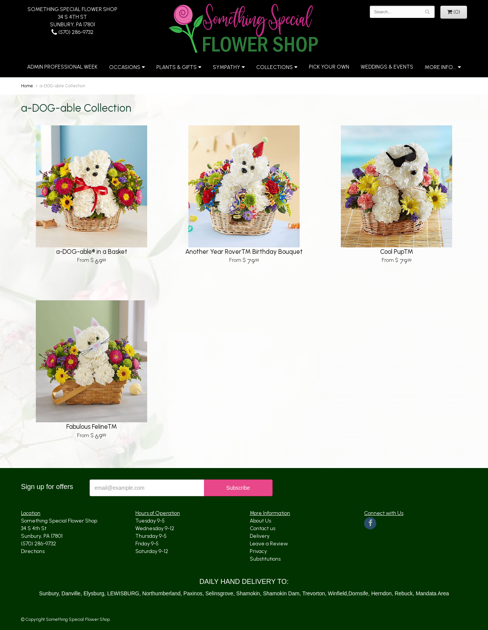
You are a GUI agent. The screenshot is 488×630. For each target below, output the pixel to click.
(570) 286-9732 (72, 32)
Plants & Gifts (176, 67)
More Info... (440, 67)
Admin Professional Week (62, 67)
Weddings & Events (387, 67)
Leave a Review (269, 543)
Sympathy (226, 67)
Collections (274, 67)
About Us (260, 521)
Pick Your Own (329, 67)
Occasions (124, 67)
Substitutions (265, 559)
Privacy (258, 551)
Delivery (260, 536)
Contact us (262, 528)
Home (27, 85)
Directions (33, 551)
